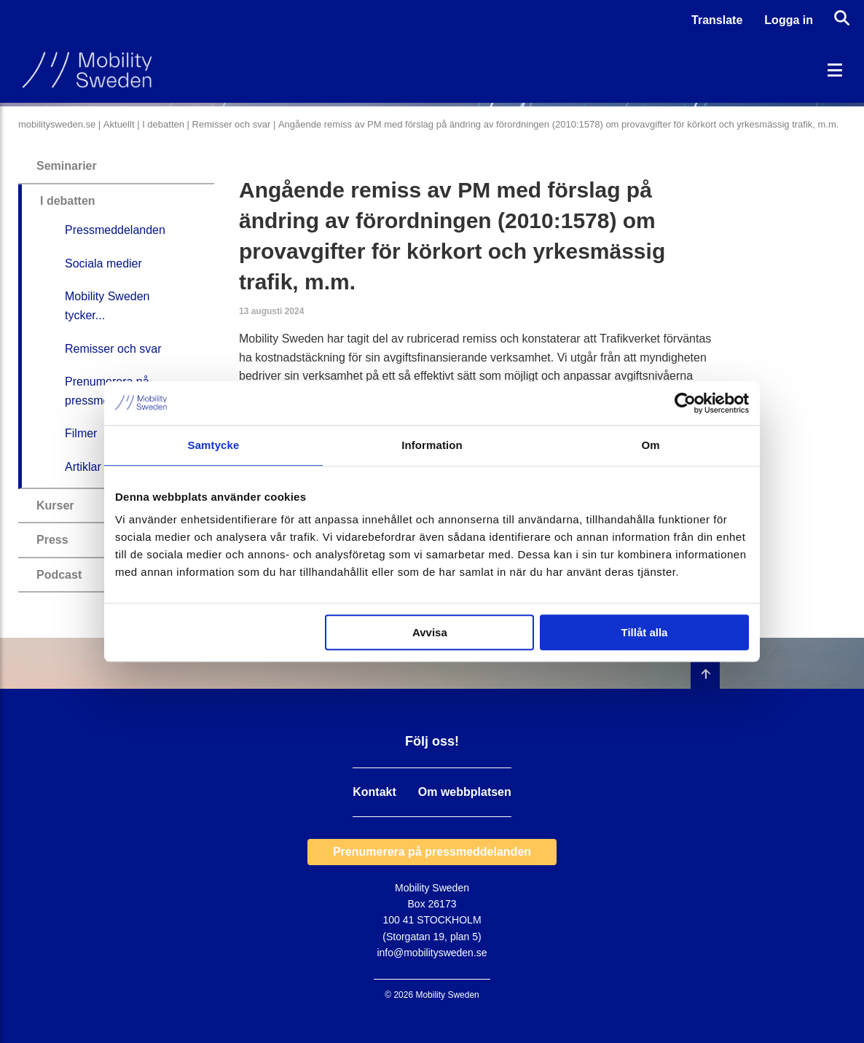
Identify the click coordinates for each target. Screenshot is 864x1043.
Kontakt (374, 792)
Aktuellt (119, 124)
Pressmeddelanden (115, 230)
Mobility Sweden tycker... (107, 305)
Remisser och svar (231, 124)
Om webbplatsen (464, 792)
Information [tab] (432, 445)
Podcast (59, 575)
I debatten (163, 124)
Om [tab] (650, 445)
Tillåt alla (644, 632)
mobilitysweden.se (56, 124)
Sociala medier (103, 263)
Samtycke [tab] (214, 445)
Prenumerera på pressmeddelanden (432, 851)
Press (52, 540)
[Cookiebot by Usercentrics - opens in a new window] (685, 403)
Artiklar (83, 467)
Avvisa (429, 632)
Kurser (55, 505)
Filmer (81, 433)
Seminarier (66, 166)
